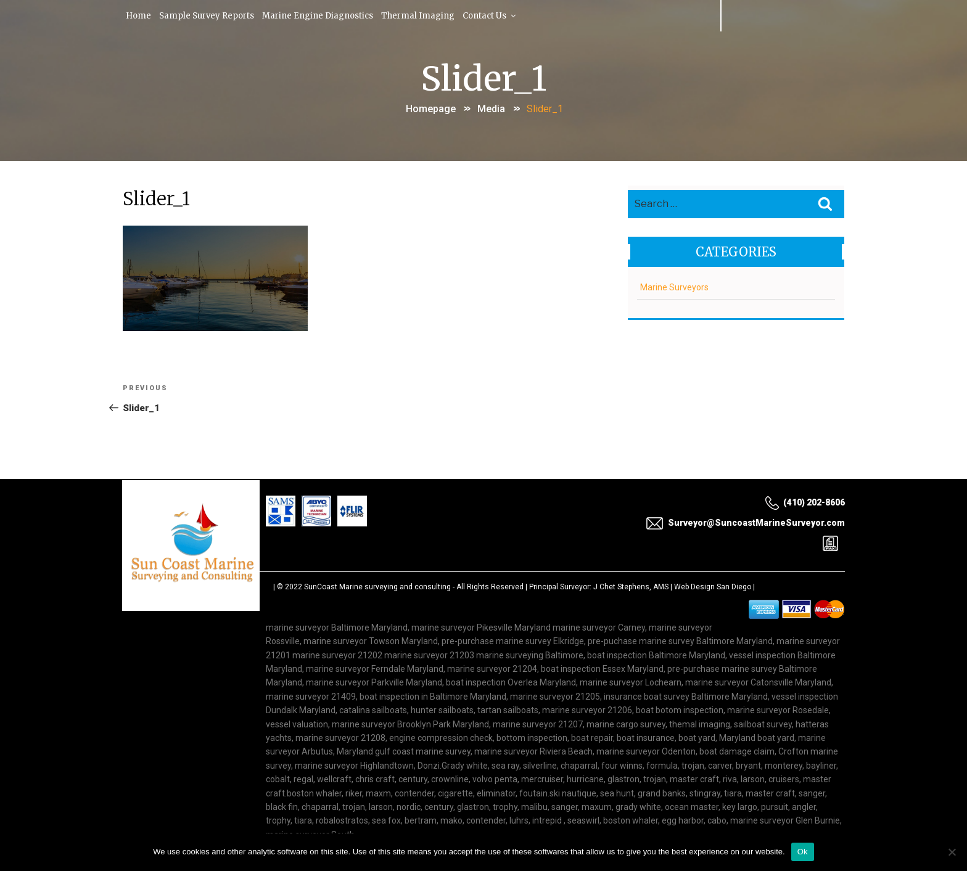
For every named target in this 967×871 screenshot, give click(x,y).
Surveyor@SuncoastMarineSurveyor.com (745, 523)
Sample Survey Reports (210, 15)
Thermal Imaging (424, 15)
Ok (802, 851)
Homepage (431, 107)
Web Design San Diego (712, 587)
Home (140, 15)
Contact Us (497, 15)
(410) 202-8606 (805, 503)
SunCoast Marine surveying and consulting (377, 587)
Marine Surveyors (674, 285)
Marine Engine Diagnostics (323, 15)
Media (491, 107)
